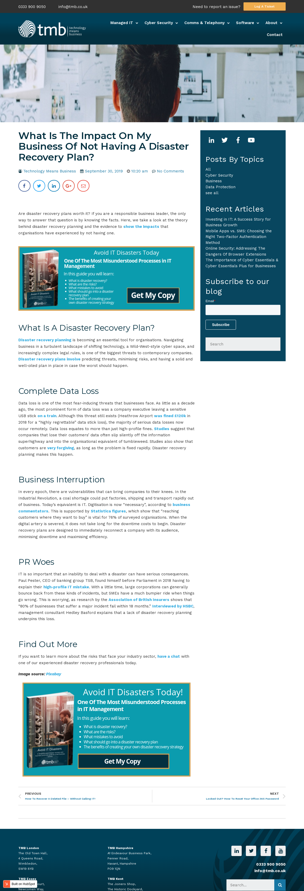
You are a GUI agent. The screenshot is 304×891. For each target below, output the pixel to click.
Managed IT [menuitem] (121, 22)
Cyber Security (219, 175)
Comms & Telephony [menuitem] (204, 22)
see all (212, 193)
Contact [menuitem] (275, 34)
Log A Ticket (264, 6)
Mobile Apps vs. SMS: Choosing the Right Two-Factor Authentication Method (239, 237)
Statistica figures (108, 511)
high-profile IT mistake (66, 587)
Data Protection (220, 187)
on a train (46, 416)
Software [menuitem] (245, 22)
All (208, 169)
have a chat (168, 656)
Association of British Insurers (139, 599)
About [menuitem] (271, 22)
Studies (161, 428)
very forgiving (60, 448)
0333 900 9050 (32, 7)
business (214, 181)
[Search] (243, 344)
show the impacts (141, 226)
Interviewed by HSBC (172, 606)
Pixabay (53, 674)
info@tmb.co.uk (73, 7)
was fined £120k (170, 416)
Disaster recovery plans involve (49, 359)
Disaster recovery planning (44, 340)
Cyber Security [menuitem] (159, 22)
